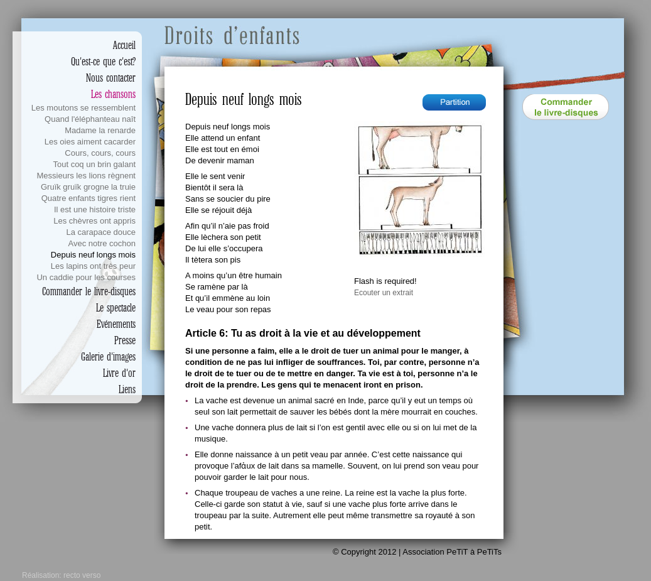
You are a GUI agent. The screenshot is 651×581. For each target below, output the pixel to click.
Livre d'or (119, 373)
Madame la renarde (100, 130)
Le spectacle (116, 307)
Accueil (124, 45)
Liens (127, 389)
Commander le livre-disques (89, 291)
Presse (125, 340)
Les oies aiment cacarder (90, 141)
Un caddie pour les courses (86, 277)
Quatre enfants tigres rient (88, 198)
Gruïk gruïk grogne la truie (88, 187)
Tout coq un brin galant (94, 164)
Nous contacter (111, 78)
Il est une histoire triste (95, 209)
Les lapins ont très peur (93, 266)
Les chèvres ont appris (94, 220)
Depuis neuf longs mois (93, 254)
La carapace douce (101, 232)
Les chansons (113, 94)
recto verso (81, 575)
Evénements (116, 324)
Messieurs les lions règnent (86, 175)
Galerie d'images (108, 356)
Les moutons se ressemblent (83, 107)
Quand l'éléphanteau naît (90, 119)
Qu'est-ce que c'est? (103, 61)
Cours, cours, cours (100, 153)
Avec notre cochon (102, 243)
